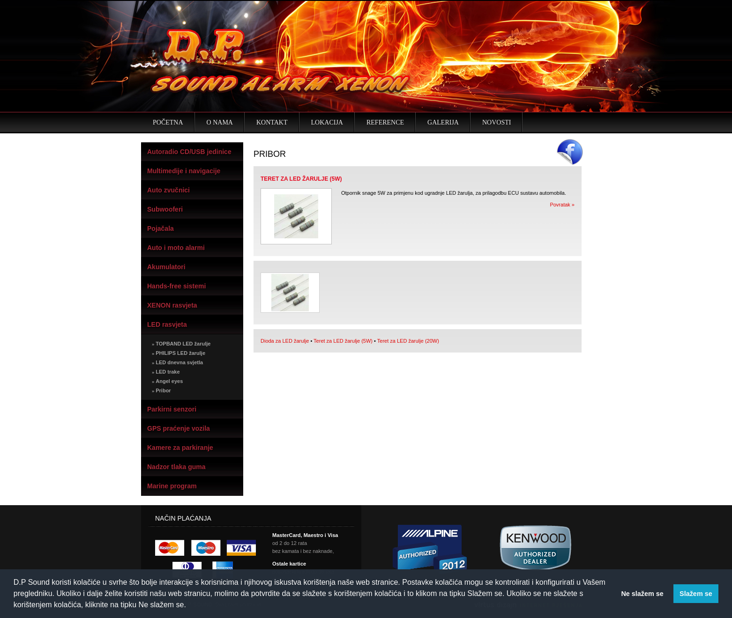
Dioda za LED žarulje (285, 341)
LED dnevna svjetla (177, 362)
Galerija (443, 122)
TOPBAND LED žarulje (181, 343)
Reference (385, 122)
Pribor (161, 390)
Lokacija (327, 122)
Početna (168, 122)
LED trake (166, 372)
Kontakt (272, 122)
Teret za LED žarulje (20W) (408, 341)
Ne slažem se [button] (642, 593)
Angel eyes (167, 381)
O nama (220, 122)
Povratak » (562, 204)
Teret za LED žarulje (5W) (343, 341)
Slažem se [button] (696, 593)
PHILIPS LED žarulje (178, 353)
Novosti (496, 122)
